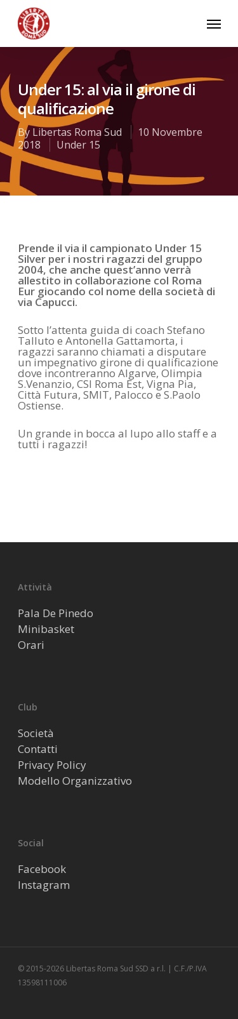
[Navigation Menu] (214, 23)
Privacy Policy (52, 764)
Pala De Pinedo (55, 613)
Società (36, 733)
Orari (31, 644)
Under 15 (78, 145)
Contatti (38, 748)
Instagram (44, 884)
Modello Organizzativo (75, 780)
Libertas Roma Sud (77, 132)
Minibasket (46, 628)
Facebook (42, 868)
